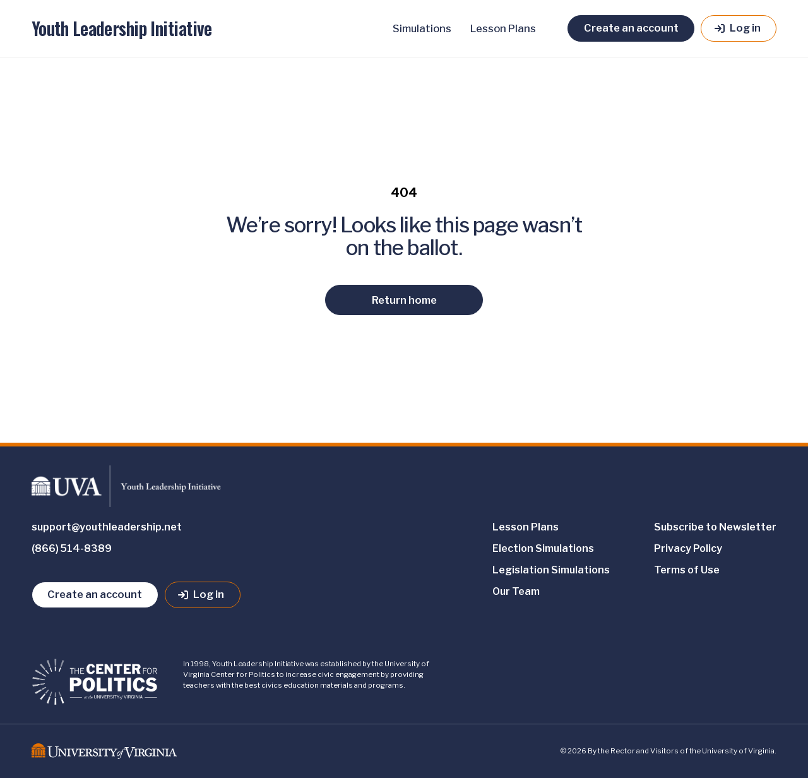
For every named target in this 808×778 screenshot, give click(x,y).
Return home (404, 300)
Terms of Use (687, 570)
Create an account (631, 27)
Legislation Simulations (551, 570)
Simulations (422, 28)
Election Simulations (543, 548)
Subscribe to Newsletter (715, 527)
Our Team (516, 591)
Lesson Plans (503, 28)
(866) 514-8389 (72, 548)
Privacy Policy (688, 548)
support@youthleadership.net (107, 527)
